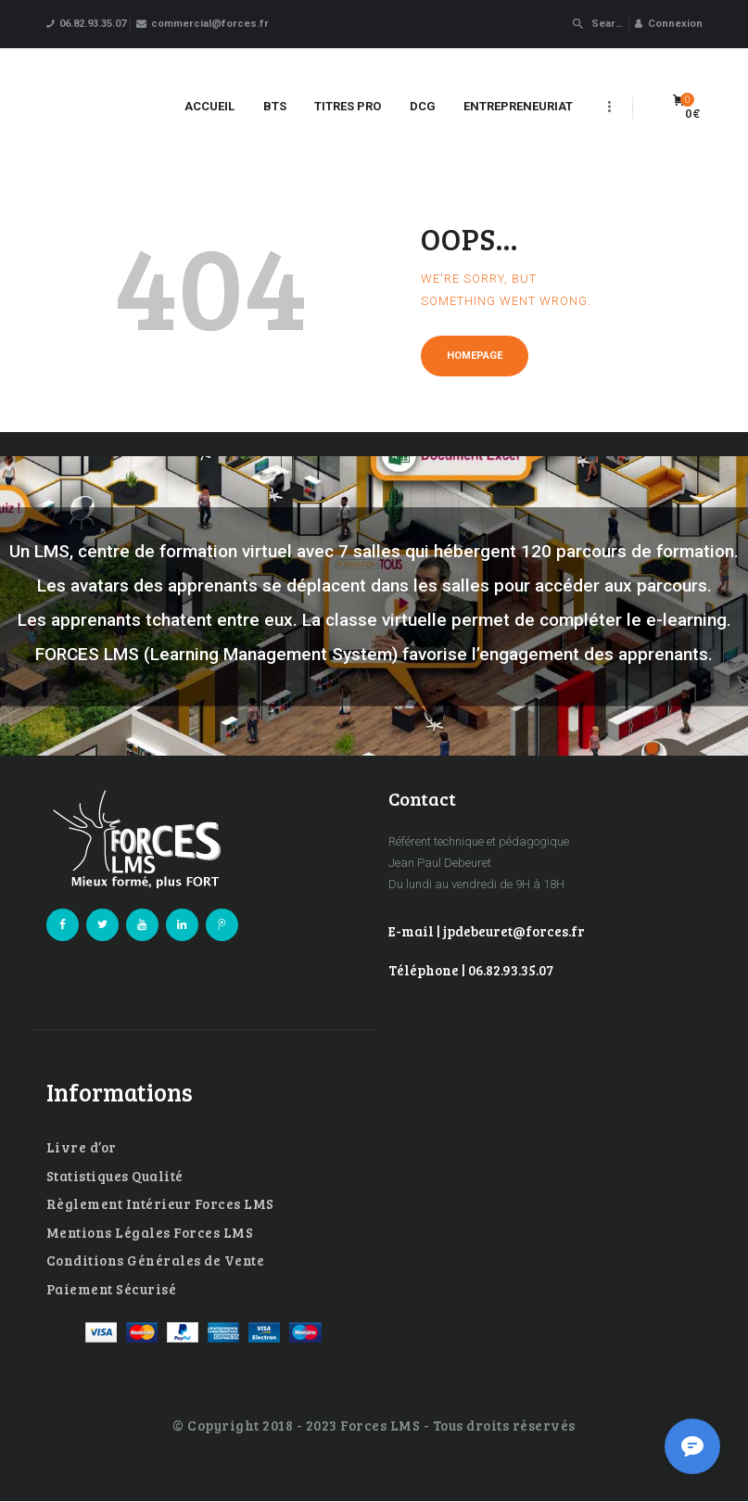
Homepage (474, 356)
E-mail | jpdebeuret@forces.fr (486, 931)
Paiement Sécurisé (111, 1288)
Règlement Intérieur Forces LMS (160, 1203)
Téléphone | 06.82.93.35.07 (470, 970)
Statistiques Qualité (115, 1175)
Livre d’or (81, 1147)
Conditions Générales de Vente (155, 1260)
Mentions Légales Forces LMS (150, 1232)
